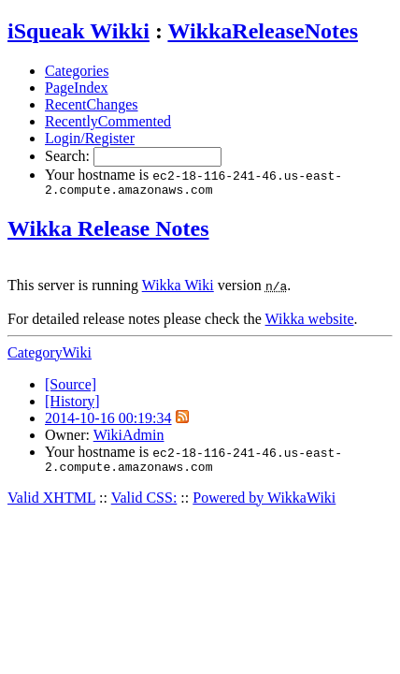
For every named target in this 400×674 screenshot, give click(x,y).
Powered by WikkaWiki (264, 503)
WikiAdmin (128, 438)
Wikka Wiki (178, 288)
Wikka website (309, 322)
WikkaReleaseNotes (262, 31)
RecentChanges (91, 104)
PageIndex (76, 87)
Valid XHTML (51, 503)
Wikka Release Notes (108, 231)
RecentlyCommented (108, 121)
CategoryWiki (49, 355)
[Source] (70, 387)
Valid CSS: (144, 503)
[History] (72, 404)
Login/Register (90, 138)
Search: (69, 156)
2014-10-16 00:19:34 (108, 421)
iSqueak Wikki (78, 31)
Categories (76, 71)
